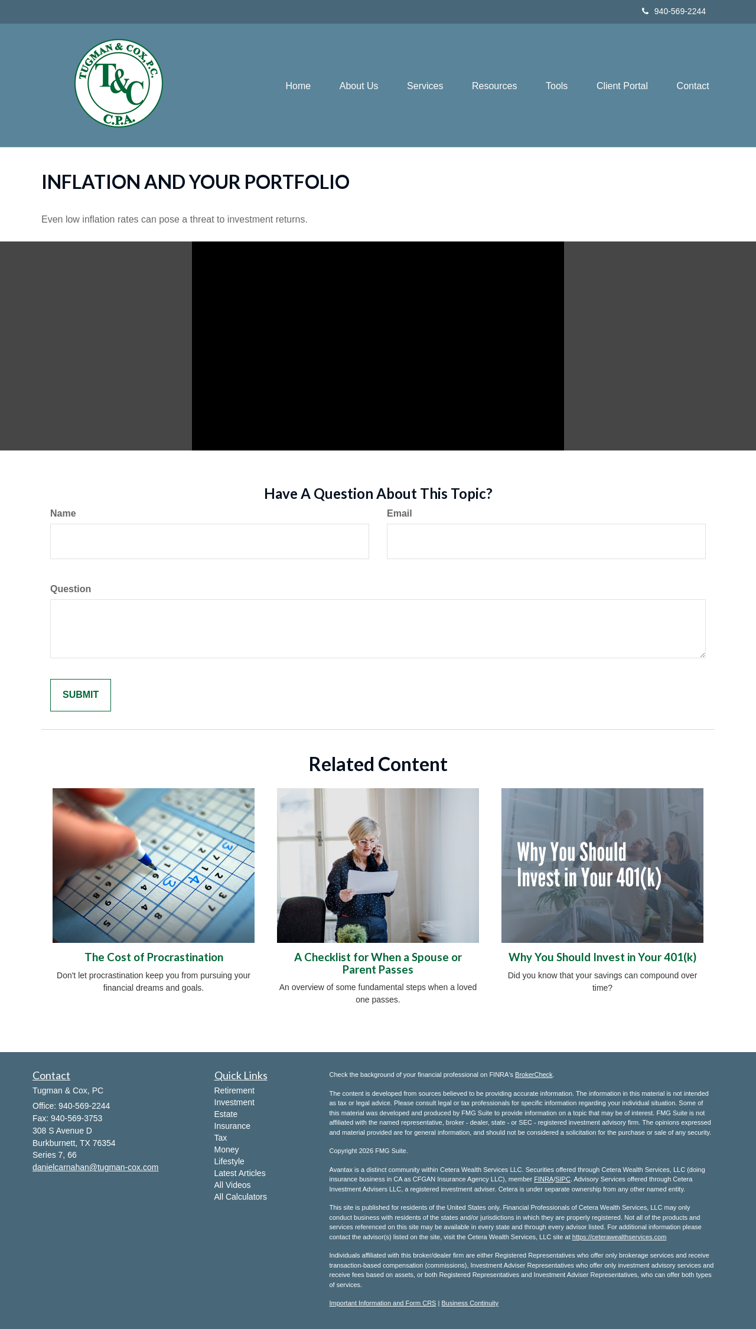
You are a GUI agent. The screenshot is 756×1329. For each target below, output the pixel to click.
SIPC (563, 1179)
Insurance (232, 1126)
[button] (354, 85)
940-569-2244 (674, 11)
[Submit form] (80, 695)
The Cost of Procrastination (153, 957)
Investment (234, 1102)
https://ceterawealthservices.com (619, 1236)
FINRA (543, 1179)
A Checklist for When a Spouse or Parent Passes (378, 963)
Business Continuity (469, 1303)
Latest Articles (240, 1173)
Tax (220, 1137)
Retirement (234, 1090)
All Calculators (240, 1196)
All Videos (232, 1185)
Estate (226, 1114)
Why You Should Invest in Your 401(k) (602, 957)
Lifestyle (229, 1161)
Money (226, 1149)
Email (399, 513)
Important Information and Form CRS (383, 1303)
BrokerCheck (534, 1074)
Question (70, 589)
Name (63, 513)
